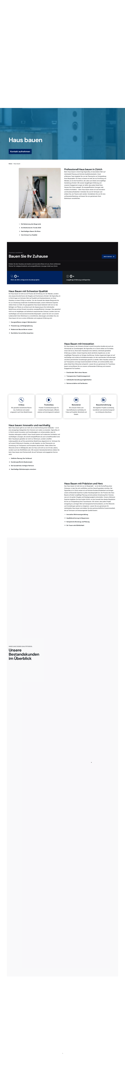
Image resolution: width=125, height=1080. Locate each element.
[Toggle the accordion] (19, 224)
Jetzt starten (109, 257)
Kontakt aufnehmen (20, 151)
